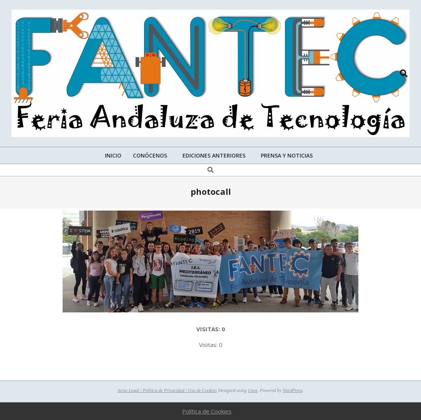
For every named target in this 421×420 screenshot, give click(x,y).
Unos (252, 390)
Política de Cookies (207, 411)
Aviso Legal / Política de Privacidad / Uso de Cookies (167, 390)
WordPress (292, 390)
